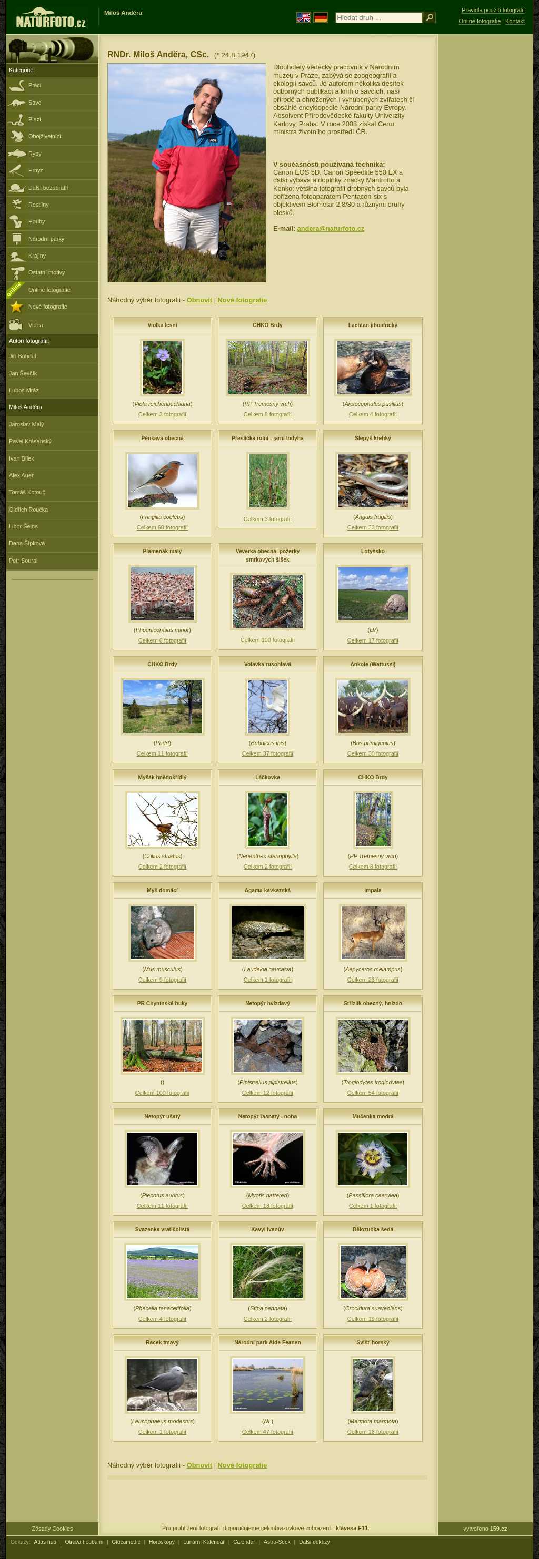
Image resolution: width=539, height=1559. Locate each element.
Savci (35, 102)
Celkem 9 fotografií (162, 979)
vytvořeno (485, 1528)
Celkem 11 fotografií (162, 753)
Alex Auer (21, 475)
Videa (26, 324)
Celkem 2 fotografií (162, 866)
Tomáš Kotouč (27, 492)
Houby (36, 221)
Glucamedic (126, 1542)
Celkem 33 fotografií (372, 527)
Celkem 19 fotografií (372, 1319)
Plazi (34, 119)
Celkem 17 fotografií (372, 640)
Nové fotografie (47, 306)
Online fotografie (49, 290)
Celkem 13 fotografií (267, 1206)
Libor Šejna (23, 526)
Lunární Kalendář (204, 1542)
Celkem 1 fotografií (268, 979)
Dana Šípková (27, 543)
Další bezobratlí (48, 188)
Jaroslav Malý (26, 424)
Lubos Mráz (24, 390)
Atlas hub (45, 1542)
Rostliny (38, 204)
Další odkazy (314, 1542)
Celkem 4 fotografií (373, 414)
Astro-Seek (277, 1542)
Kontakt (515, 21)
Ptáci (34, 85)
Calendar (244, 1542)
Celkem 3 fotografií (162, 414)
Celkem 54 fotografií (372, 1092)
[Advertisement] (485, 202)
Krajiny (37, 255)
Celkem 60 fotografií (162, 527)
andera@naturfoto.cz (331, 228)
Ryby (35, 153)
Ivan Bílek (21, 458)
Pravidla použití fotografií (493, 10)
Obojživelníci (44, 136)
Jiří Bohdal (22, 356)
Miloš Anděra (25, 407)
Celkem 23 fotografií (372, 979)
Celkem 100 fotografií (268, 640)
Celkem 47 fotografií (267, 1432)
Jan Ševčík (23, 373)
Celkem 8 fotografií (268, 414)
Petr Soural (23, 560)
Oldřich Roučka (28, 509)
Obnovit (199, 300)
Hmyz (35, 170)
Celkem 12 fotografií (267, 1092)
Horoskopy (162, 1542)
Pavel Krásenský (30, 441)
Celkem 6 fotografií (162, 640)
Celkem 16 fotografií (372, 1432)
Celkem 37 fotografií (267, 753)
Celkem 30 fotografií (372, 753)
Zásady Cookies (52, 1528)
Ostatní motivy (46, 272)
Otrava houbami (84, 1542)
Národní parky (46, 239)
